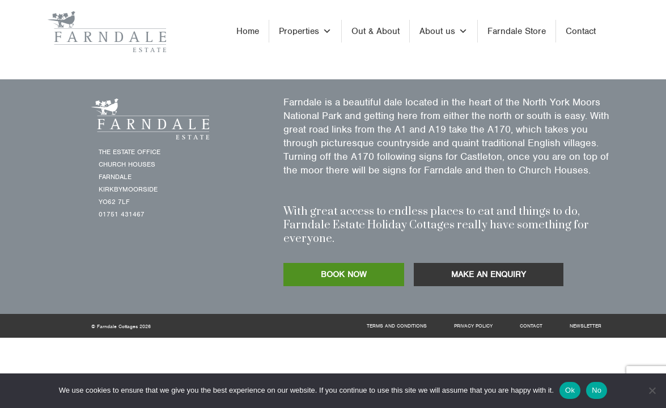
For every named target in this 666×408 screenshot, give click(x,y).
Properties (305, 31)
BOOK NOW (344, 274)
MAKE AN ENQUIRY (488, 274)
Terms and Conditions (397, 325)
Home (247, 31)
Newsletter (585, 325)
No (596, 390)
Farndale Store (516, 31)
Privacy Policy (473, 325)
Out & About (375, 31)
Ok (570, 390)
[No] (651, 390)
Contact (581, 31)
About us (443, 31)
